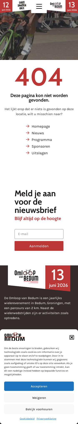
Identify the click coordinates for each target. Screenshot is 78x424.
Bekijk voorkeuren (39, 409)
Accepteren (39, 386)
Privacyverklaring (46, 418)
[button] (72, 337)
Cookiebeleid (27, 418)
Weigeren (39, 398)
